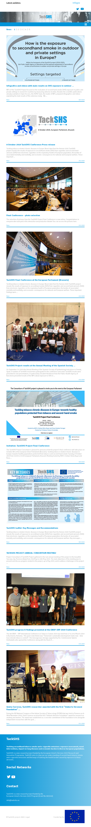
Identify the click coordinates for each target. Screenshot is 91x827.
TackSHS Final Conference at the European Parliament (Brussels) (37, 280)
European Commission (75, 817)
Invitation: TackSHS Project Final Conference (27, 446)
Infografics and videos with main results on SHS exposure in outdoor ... (40, 86)
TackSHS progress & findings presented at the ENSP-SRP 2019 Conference (41, 630)
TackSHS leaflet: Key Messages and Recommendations (32, 528)
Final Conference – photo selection (23, 215)
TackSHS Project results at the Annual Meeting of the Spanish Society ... (40, 365)
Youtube (82, 9)
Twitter (77, 9)
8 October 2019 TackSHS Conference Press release (30, 144)
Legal (27, 817)
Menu (86, 24)
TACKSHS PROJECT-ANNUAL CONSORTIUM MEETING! (31, 553)
